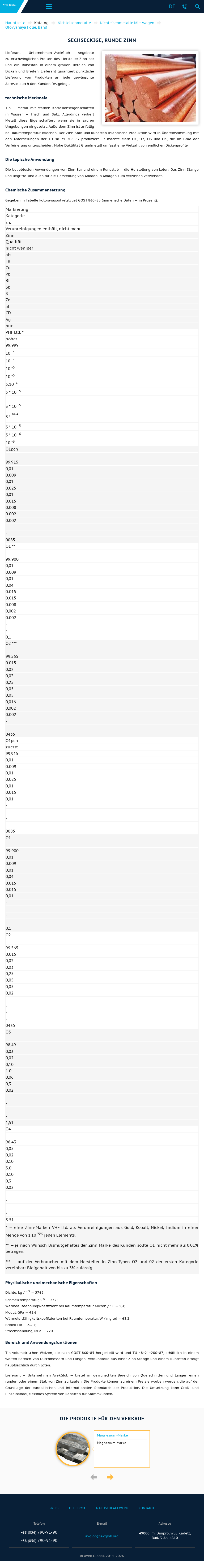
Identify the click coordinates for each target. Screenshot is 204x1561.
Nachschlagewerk (112, 1508)
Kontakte (147, 1508)
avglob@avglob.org (101, 1536)
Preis (53, 1508)
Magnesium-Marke (112, 1435)
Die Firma (77, 1508)
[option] (102, 1449)
